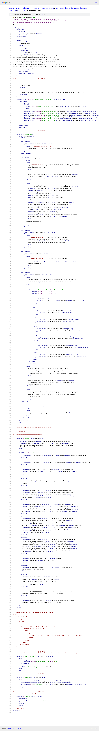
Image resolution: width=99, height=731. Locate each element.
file (43, 14)
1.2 (15, 10)
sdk (11, 10)
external (16, 8)
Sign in (95, 2)
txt (92, 728)
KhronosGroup (35, 8)
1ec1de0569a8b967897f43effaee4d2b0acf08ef (71, 8)
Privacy (14, 728)
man (23, 10)
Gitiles (10, 728)
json (96, 728)
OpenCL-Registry (48, 8)
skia (10, 8)
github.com (24, 8)
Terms (19, 728)
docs (19, 10)
